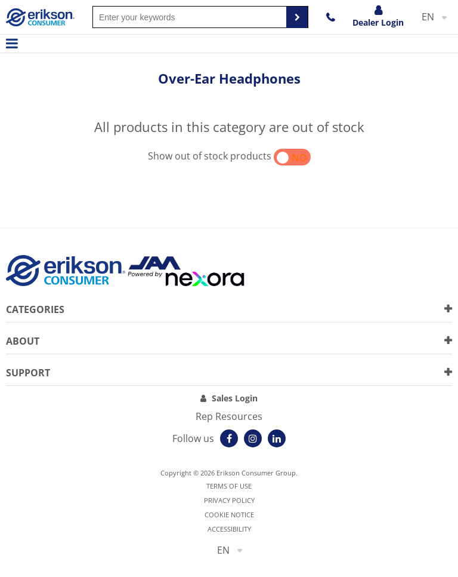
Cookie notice (229, 514)
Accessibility (229, 528)
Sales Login (235, 398)
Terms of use (229, 485)
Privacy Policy (229, 500)
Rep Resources (229, 416)
